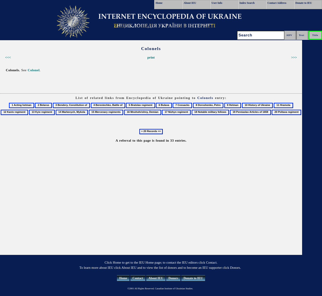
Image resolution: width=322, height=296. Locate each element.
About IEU (190, 2)
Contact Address (276, 2)
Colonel (34, 70)
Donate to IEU (303, 2)
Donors (173, 278)
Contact (138, 278)
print (151, 57)
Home (159, 2)
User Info (217, 2)
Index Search (246, 2)
